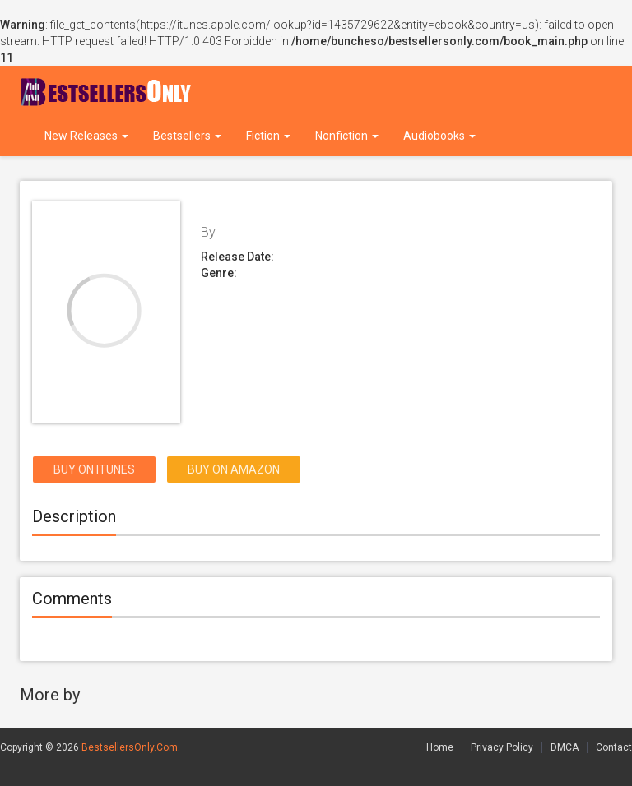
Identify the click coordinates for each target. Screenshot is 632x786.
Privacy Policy (502, 747)
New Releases (86, 135)
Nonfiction (347, 135)
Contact (614, 747)
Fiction (268, 135)
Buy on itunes (94, 469)
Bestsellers (187, 135)
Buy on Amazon (234, 469)
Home (439, 747)
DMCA (565, 747)
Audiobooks (439, 135)
